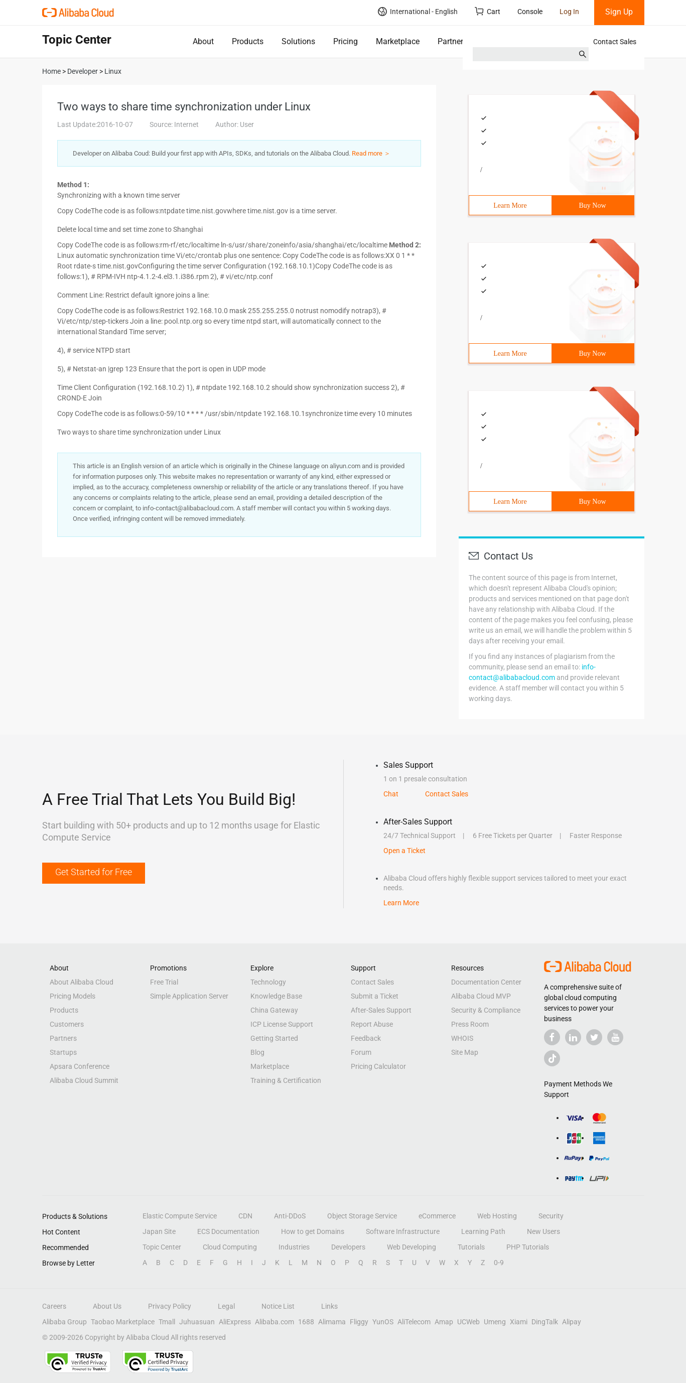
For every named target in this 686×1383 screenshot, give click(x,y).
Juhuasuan (197, 1322)
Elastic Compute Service (180, 1216)
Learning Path (483, 1231)
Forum (361, 1052)
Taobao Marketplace (123, 1322)
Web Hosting (497, 1216)
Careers (54, 1306)
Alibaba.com (274, 1322)
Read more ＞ (371, 153)
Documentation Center (486, 982)
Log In (569, 12)
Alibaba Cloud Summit (84, 1080)
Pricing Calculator (378, 1066)
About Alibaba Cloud (81, 982)
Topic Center (162, 1247)
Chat (390, 794)
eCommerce (437, 1216)
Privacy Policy (169, 1306)
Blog (257, 1052)
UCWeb (468, 1322)
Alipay (571, 1322)
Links (329, 1306)
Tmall (167, 1322)
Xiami (518, 1322)
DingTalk (544, 1322)
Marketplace (398, 41)
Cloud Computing (230, 1247)
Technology (268, 982)
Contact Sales (614, 42)
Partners (452, 41)
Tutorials (471, 1247)
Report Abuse (372, 1024)
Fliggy (359, 1322)
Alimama (332, 1322)
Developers (348, 1247)
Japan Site (159, 1231)
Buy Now (592, 205)
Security (551, 1216)
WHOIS (462, 1038)
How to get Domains (312, 1231)
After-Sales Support (381, 1010)
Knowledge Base (276, 996)
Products (247, 41)
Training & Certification (285, 1080)
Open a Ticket (404, 851)
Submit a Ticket (374, 996)
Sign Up (619, 12)
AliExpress (235, 1322)
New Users (543, 1231)
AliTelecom (414, 1322)
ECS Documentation (228, 1231)
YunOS (382, 1322)
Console (529, 12)
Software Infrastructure (403, 1231)
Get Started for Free (93, 872)
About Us (107, 1306)
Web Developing (411, 1247)
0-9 (499, 1263)
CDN (245, 1216)
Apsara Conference (79, 1066)
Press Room (470, 1024)
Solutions (298, 41)
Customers (67, 1024)
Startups (63, 1052)
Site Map (464, 1052)
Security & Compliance (485, 1010)
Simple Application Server (189, 996)
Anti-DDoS (290, 1216)
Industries (294, 1247)
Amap (444, 1322)
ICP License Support (281, 1024)
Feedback (366, 1038)
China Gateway (274, 1010)
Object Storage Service (362, 1216)
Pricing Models (72, 996)
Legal (226, 1306)
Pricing (345, 41)
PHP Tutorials (527, 1247)
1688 (306, 1322)
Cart (487, 11)
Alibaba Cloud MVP (481, 996)
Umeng (495, 1322)
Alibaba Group (64, 1322)
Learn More (509, 205)
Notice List (278, 1306)
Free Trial (164, 982)
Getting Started (274, 1038)
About (203, 41)
